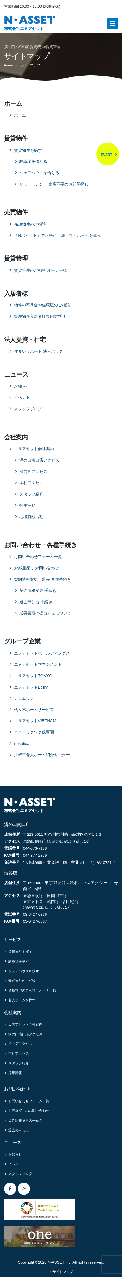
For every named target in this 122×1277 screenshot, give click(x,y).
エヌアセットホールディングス (42, 653)
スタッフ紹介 (31, 494)
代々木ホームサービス (34, 709)
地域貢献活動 (31, 516)
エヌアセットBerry (31, 687)
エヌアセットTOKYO (33, 675)
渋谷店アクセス (33, 471)
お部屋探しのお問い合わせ (26, 1111)
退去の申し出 (16, 1130)
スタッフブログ (28, 409)
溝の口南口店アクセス (39, 460)
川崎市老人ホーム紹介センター (42, 754)
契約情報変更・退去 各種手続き (42, 579)
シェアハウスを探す (21, 971)
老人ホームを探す (20, 1000)
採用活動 (27, 505)
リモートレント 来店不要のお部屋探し (53, 184)
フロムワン (24, 698)
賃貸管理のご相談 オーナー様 (40, 270)
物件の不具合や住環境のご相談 (42, 305)
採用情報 (13, 1073)
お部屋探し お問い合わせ (36, 568)
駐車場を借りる (33, 161)
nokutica (21, 743)
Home (8, 65)
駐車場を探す (16, 961)
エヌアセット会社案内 (34, 448)
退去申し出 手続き (35, 602)
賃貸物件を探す (28, 150)
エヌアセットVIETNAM (35, 720)
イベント (22, 397)
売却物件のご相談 (30, 224)
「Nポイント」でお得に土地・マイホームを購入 (57, 235)
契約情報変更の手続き (23, 1120)
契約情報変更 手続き (37, 590)
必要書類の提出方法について (45, 613)
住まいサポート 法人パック (38, 351)
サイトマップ (62, 1272)
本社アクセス (31, 482)
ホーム (20, 115)
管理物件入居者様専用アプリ (40, 316)
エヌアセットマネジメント (38, 664)
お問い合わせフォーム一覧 (38, 556)
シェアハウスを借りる (39, 172)
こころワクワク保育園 (34, 732)
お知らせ (22, 386)
